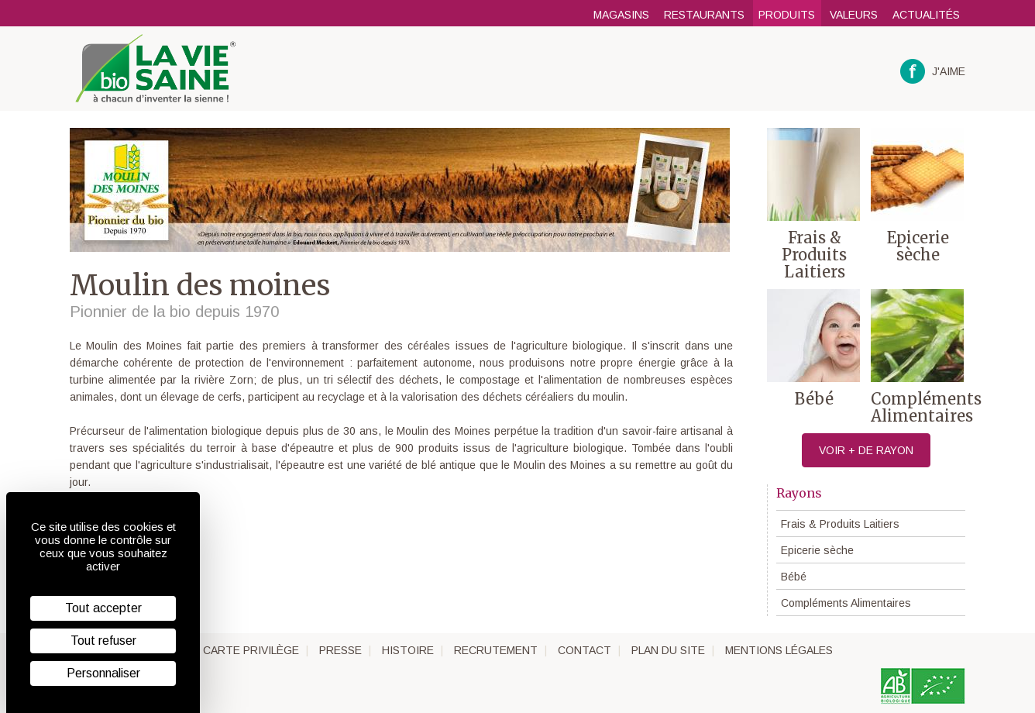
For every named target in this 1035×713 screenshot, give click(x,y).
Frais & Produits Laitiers (840, 524)
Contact (584, 650)
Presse (340, 650)
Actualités (926, 15)
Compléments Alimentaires (846, 603)
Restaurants (704, 15)
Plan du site (668, 650)
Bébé (793, 576)
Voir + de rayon (866, 450)
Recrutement (496, 650)
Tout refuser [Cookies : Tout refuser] (103, 640)
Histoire (408, 650)
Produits (786, 15)
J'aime (933, 72)
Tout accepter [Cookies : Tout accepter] (103, 608)
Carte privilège (251, 650)
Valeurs (854, 15)
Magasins (621, 15)
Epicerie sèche (817, 550)
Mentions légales (779, 650)
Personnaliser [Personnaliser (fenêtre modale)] (103, 673)
